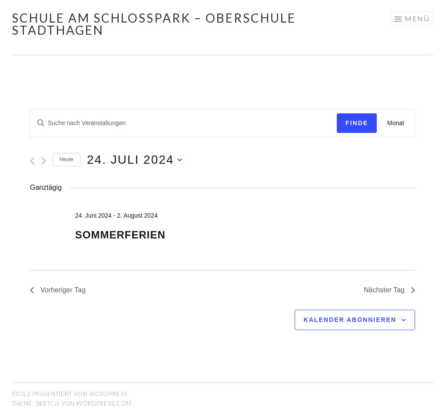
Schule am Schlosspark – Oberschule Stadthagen (154, 23)
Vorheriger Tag (58, 290)
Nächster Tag (389, 290)
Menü (417, 18)
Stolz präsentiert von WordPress (69, 393)
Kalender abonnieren (350, 319)
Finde (356, 122)
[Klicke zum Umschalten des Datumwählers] (134, 160)
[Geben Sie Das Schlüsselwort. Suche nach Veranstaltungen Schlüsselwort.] (183, 123)
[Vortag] (32, 161)
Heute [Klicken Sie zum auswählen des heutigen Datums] (66, 159)
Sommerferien (120, 235)
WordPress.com (104, 403)
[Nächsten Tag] (43, 161)
